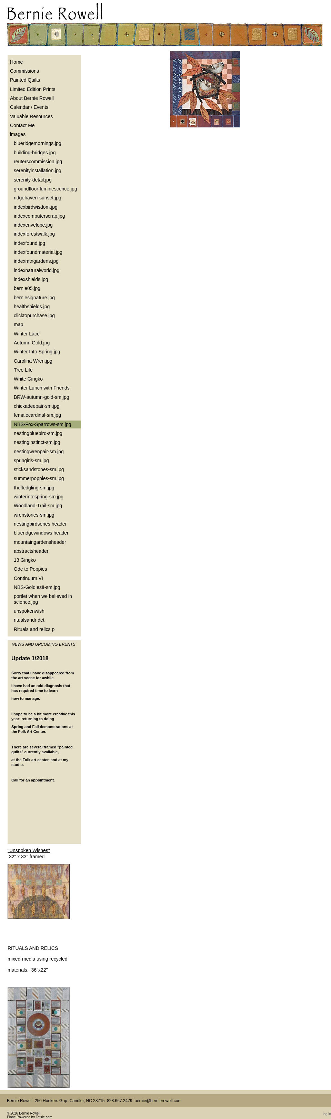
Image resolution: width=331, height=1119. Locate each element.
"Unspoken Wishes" (29, 850)
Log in (327, 1114)
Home (16, 62)
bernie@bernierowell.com (157, 1100)
